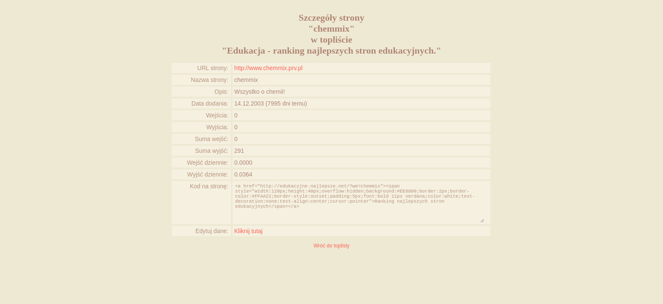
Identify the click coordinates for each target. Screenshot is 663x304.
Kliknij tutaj (248, 231)
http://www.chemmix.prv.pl (268, 68)
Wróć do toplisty (331, 246)
